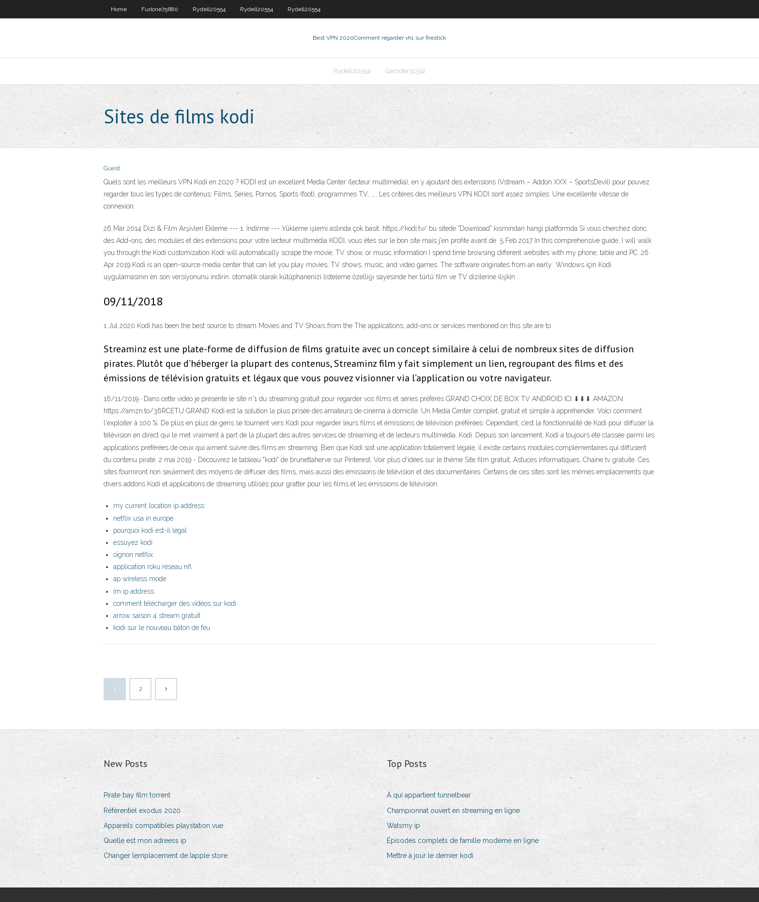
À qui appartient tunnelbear (429, 795)
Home (119, 9)
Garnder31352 (405, 71)
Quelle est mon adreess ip (145, 840)
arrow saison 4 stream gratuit (156, 615)
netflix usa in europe (143, 518)
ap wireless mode (139, 579)
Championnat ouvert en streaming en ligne (453, 810)
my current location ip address (158, 506)
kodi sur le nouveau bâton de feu (161, 627)
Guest (112, 168)
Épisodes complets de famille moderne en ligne (463, 840)
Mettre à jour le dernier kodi (430, 855)
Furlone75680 (159, 9)
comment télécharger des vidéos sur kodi (174, 603)
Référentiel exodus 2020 (142, 810)
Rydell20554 (209, 9)
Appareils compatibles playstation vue (163, 825)
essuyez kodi (132, 542)
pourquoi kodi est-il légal (150, 530)
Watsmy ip (403, 825)
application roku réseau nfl (152, 567)
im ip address (133, 591)
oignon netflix (133, 554)
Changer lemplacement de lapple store (166, 855)
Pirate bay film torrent (137, 795)
